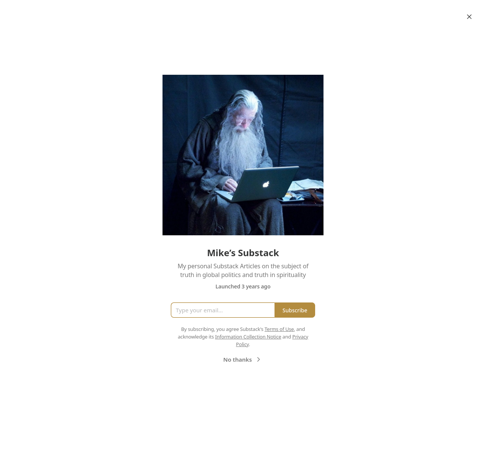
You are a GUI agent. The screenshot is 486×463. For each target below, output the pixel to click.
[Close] (469, 16)
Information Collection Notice (248, 336)
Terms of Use (279, 329)
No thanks (242, 359)
